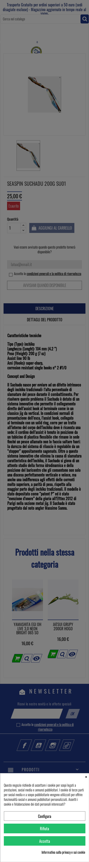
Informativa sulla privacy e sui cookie (63, 852)
